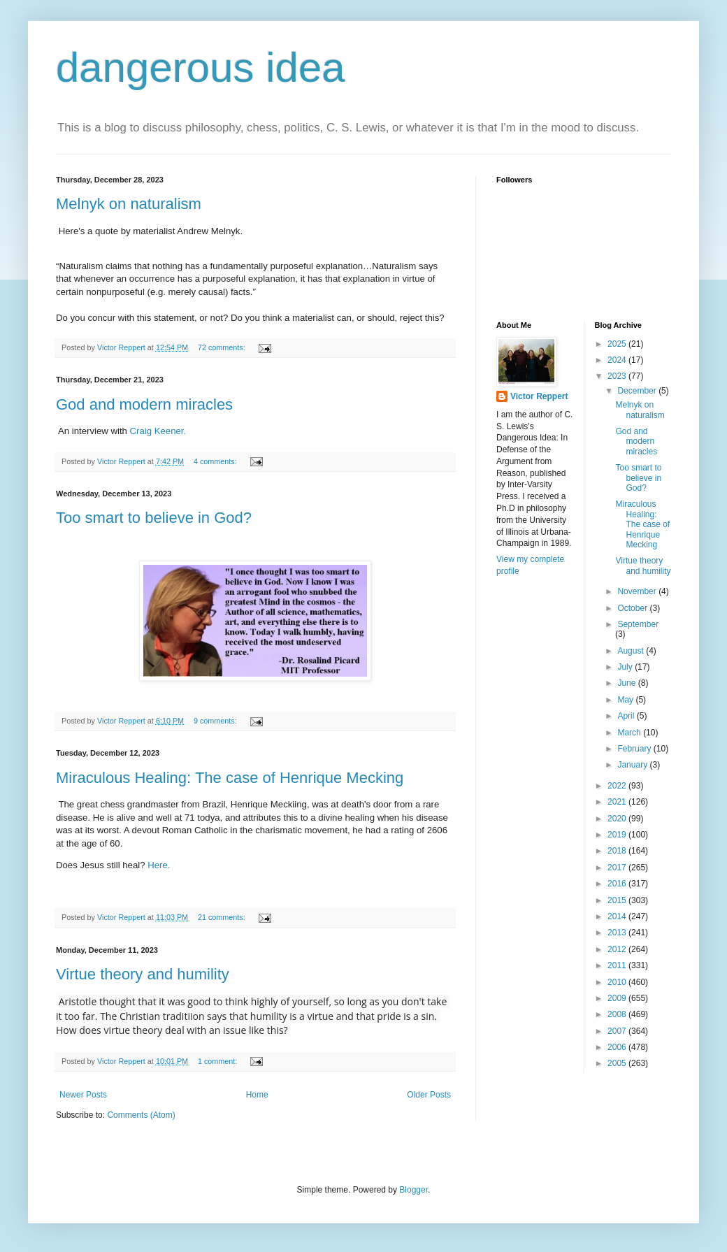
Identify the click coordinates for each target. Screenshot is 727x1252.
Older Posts (429, 1095)
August (631, 651)
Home (257, 1095)
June (627, 683)
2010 (617, 982)
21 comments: (222, 917)
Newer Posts (83, 1095)
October (633, 608)
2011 (617, 965)
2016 (617, 883)
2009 (617, 998)
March (630, 732)
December (637, 391)
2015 (617, 900)
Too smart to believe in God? (154, 517)
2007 (617, 1031)
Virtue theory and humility (142, 974)
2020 (617, 818)
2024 (617, 360)
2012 (617, 949)
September (637, 624)
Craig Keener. (159, 431)
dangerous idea (200, 67)
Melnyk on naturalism (128, 204)
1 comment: (218, 1061)
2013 (617, 932)
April (626, 716)
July (626, 667)
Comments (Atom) (141, 1115)
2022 (617, 786)
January (633, 765)
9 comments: (216, 721)
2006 (617, 1047)
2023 (617, 376)
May (626, 700)
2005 (617, 1063)
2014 (617, 916)
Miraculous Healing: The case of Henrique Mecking (229, 777)
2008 (617, 1014)
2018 (617, 851)
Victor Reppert (539, 396)
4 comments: (216, 461)
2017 (617, 867)
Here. (159, 865)
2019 (617, 835)
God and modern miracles (144, 404)
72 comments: (222, 347)
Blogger (413, 1190)
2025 (617, 344)
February (635, 749)
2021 (617, 802)
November (637, 591)
